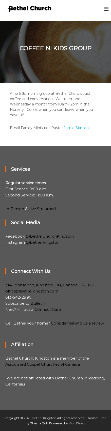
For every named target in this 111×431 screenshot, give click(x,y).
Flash (102, 418)
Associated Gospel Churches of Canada (42, 364)
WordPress (77, 423)
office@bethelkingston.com (32, 291)
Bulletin (37, 303)
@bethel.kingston (43, 242)
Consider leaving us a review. (77, 323)
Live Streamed (42, 208)
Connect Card (47, 309)
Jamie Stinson (76, 128)
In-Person (14, 208)
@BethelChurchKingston (50, 236)
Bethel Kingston (44, 418)
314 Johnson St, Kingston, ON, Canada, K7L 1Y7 (49, 285)
